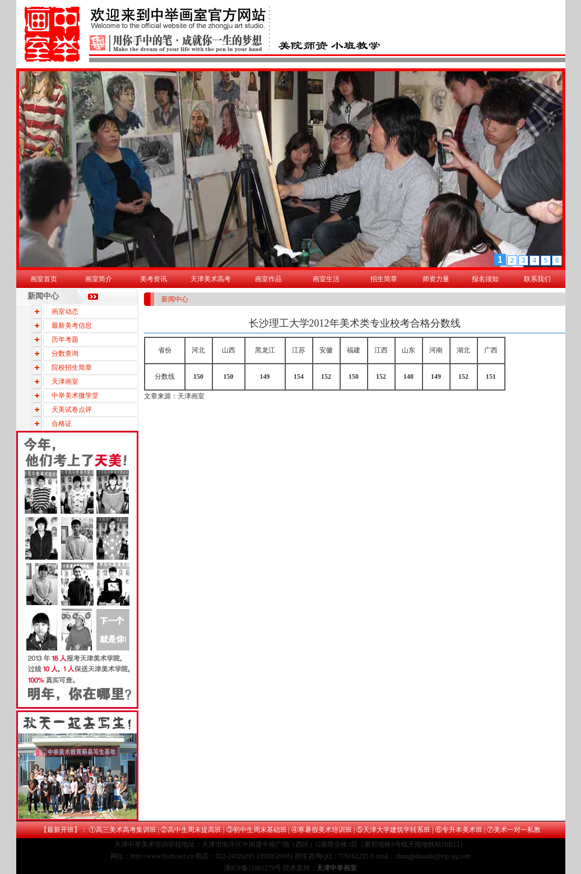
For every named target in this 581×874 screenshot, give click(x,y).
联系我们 (537, 279)
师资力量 (435, 279)
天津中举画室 (337, 868)
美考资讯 (153, 279)
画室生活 (326, 279)
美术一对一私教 (517, 830)
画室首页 (43, 279)
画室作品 (268, 279)
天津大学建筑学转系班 (396, 830)
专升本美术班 (462, 830)
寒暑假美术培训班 (325, 830)
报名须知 (485, 279)
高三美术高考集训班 (126, 830)
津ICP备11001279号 (252, 868)
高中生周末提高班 (194, 830)
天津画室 (191, 396)
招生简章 (383, 279)
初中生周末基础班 (260, 830)
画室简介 (98, 279)
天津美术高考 (210, 279)
